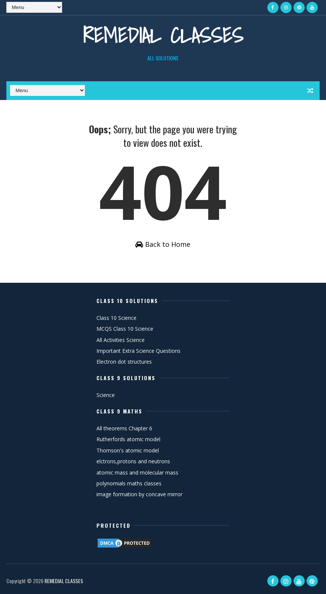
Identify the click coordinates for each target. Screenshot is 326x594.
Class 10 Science (116, 317)
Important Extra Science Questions (138, 350)
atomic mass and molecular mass (137, 472)
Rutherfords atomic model (128, 439)
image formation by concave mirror (139, 494)
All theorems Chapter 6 (124, 428)
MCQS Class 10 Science (124, 328)
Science (105, 394)
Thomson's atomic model (127, 450)
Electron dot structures (124, 361)
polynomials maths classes (129, 483)
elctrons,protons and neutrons (133, 461)
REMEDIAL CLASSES (163, 35)
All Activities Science (120, 339)
